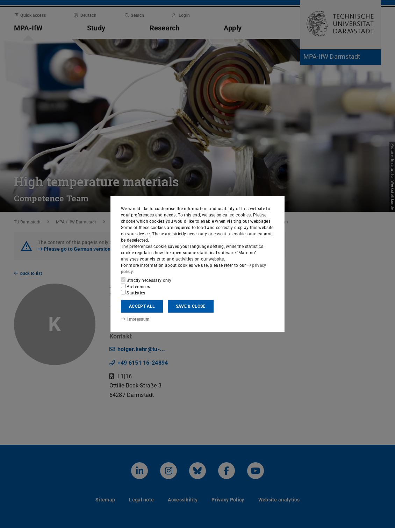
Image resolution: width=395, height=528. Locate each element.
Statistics (133, 292)
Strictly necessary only (146, 280)
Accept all (142, 306)
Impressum (135, 319)
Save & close (191, 306)
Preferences (135, 286)
